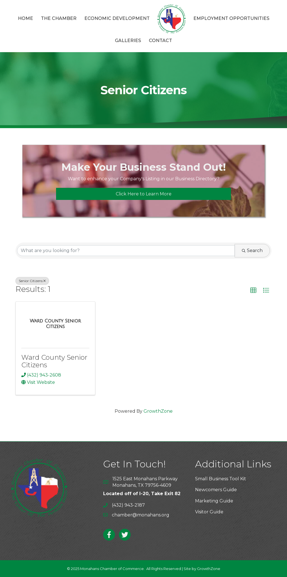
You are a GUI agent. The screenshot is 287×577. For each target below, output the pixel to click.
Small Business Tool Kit (220, 478)
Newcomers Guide (216, 489)
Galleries (128, 40)
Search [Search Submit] (252, 250)
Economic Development (117, 18)
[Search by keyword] (126, 250)
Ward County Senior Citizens (54, 361)
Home (25, 18)
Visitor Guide (209, 511)
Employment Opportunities (231, 18)
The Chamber (59, 18)
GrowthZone (158, 411)
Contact (160, 40)
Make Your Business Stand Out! (143, 167)
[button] (143, 194)
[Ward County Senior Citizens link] (55, 323)
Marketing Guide (214, 501)
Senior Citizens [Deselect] (32, 281)
